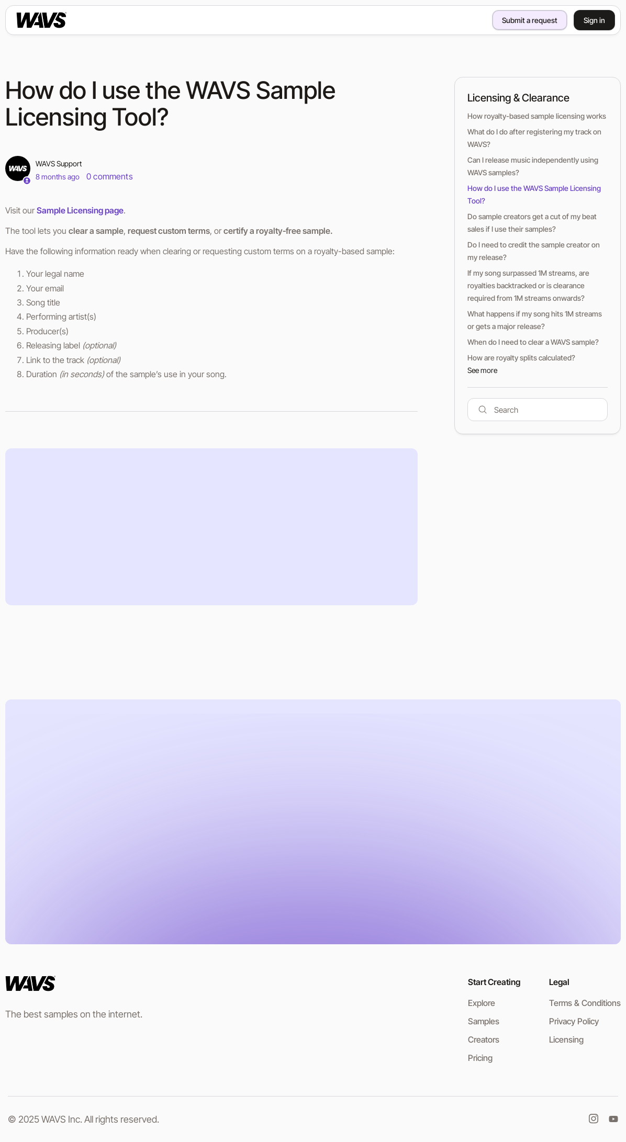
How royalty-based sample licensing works (536, 115)
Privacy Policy (574, 1021)
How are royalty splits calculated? (521, 357)
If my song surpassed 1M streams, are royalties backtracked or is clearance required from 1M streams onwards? (528, 285)
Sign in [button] (594, 20)
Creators (483, 1039)
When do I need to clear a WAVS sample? (533, 341)
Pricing (480, 1058)
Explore (481, 1003)
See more (482, 370)
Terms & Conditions (585, 1003)
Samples (483, 1021)
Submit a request (529, 20)
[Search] (537, 409)
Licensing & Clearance (518, 98)
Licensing (566, 1039)
